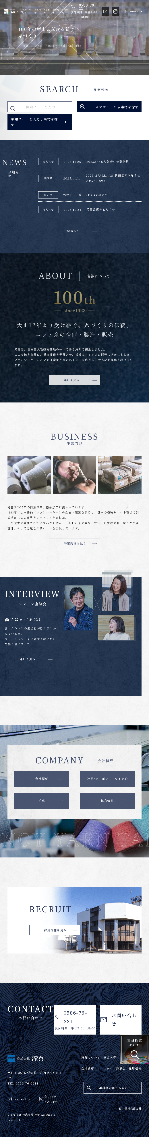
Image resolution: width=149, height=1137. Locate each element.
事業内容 (38, 11)
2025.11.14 (72, 178)
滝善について (27, 11)
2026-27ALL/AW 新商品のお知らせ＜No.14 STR (113, 178)
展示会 (48, 195)
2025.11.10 (72, 195)
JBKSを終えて (97, 195)
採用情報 (65, 11)
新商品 (48, 178)
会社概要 (56, 11)
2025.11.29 (73, 161)
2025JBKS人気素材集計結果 (107, 161)
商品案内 (47, 11)
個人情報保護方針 (130, 1108)
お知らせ (48, 161)
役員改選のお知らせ (100, 209)
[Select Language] (133, 11)
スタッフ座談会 (114, 1068)
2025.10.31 (73, 209)
